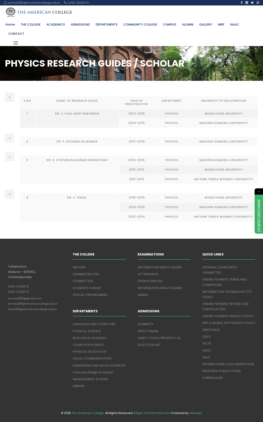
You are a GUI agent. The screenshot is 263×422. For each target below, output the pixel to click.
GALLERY (205, 24)
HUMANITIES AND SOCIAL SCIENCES (99, 365)
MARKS (143, 295)
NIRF (221, 24)
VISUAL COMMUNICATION (92, 358)
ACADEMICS (55, 24)
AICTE (206, 343)
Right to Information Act (153, 413)
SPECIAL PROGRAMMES (90, 295)
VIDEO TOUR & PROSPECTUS (159, 338)
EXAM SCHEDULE (150, 281)
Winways (195, 413)
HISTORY (79, 267)
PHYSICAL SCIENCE (87, 331)
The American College (88, 413)
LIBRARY (79, 386)
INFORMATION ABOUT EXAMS (160, 267)
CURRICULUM (212, 378)
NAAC (234, 24)
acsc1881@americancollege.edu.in (32, 309)
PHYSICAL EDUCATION (89, 351)
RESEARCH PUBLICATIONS (221, 371)
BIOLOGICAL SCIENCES (89, 338)
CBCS (206, 336)
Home (10, 24)
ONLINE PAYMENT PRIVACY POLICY (228, 316)
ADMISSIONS (80, 24)
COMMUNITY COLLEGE (140, 24)
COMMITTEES (83, 281)
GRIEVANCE (211, 330)
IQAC (206, 357)
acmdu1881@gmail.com (25, 298)
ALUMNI (187, 24)
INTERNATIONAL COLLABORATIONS (228, 364)
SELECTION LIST (149, 345)
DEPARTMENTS (107, 24)
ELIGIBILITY (145, 324)
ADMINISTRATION (86, 274)
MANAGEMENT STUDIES (90, 379)
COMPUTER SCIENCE (88, 345)
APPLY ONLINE (148, 331)
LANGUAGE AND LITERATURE (94, 324)
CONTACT (16, 33)
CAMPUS (169, 24)
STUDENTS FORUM (86, 288)
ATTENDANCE (148, 274)
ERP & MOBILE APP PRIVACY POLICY (228, 323)
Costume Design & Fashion (93, 372)
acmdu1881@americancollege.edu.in (33, 304)
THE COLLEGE (31, 24)
